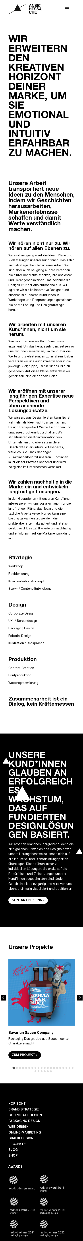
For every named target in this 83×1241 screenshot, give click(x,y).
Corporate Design (25, 1115)
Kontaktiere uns (27, 900)
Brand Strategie (23, 1109)
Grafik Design (20, 1138)
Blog (13, 1150)
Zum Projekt (23, 1055)
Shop (12, 1155)
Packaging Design (24, 1121)
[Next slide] (80, 998)
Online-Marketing (24, 1132)
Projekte (17, 1144)
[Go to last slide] (3, 998)
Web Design (18, 1127)
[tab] (13, 1068)
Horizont (17, 1103)
